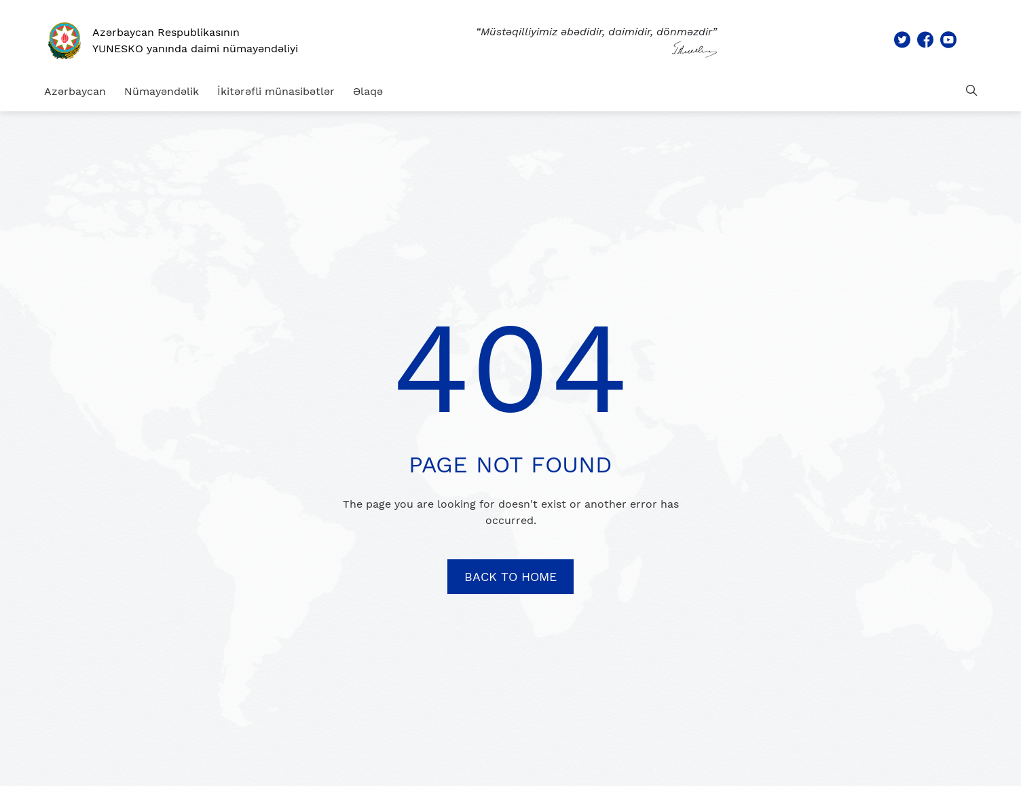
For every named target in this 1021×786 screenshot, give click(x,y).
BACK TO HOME (510, 576)
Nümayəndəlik (161, 91)
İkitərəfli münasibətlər (276, 91)
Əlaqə (368, 91)
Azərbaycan (75, 91)
